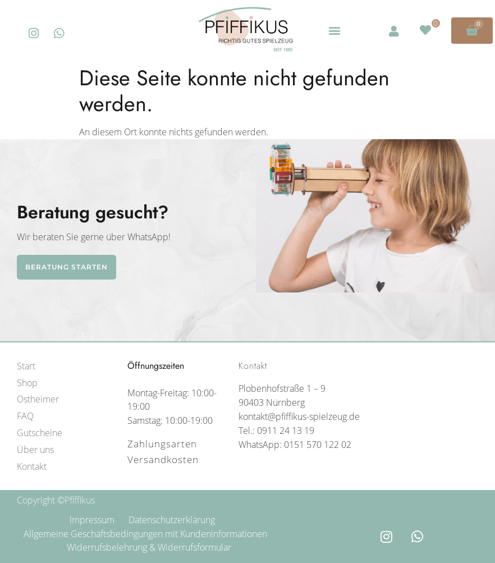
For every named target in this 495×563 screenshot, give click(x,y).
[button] (334, 30)
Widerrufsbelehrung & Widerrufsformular (149, 547)
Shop (27, 383)
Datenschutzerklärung (172, 520)
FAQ (25, 416)
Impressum (92, 520)
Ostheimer (38, 399)
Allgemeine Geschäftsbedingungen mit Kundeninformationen (146, 534)
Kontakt (32, 466)
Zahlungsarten (162, 443)
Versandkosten (163, 459)
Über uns (35, 449)
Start (26, 366)
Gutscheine (39, 433)
